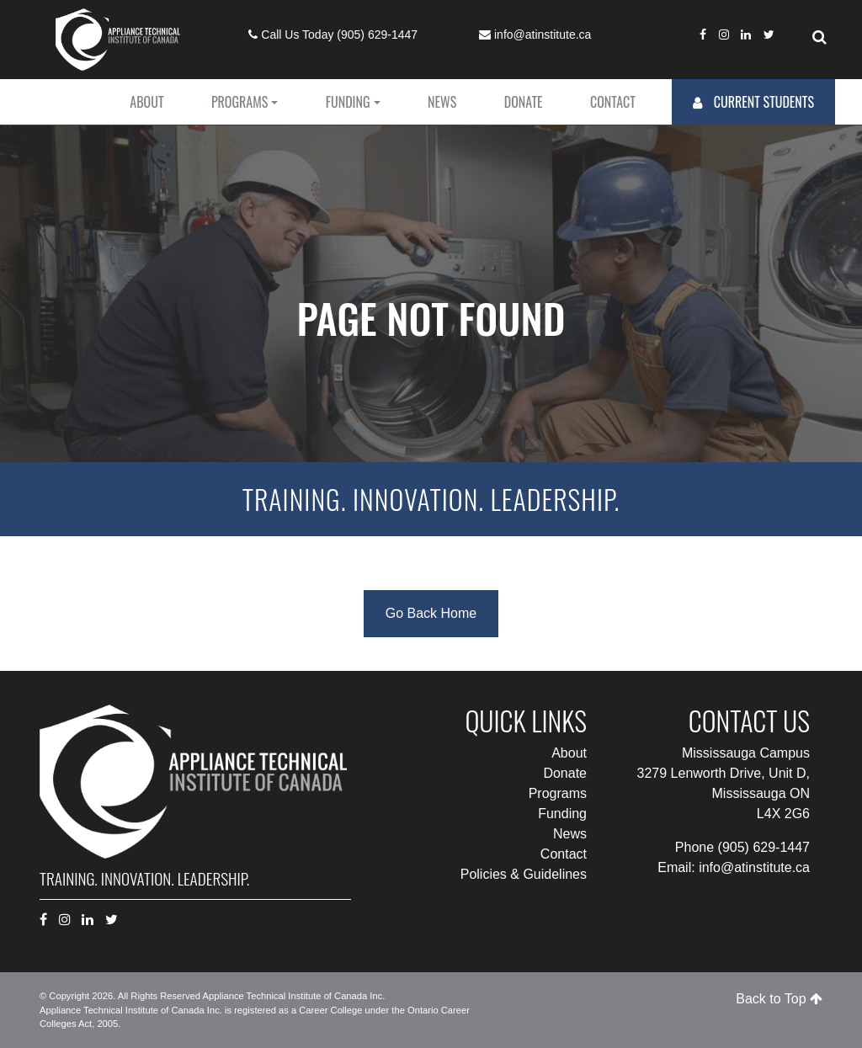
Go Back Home (431, 613)
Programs (239, 102)
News (442, 102)
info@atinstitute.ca (542, 34)
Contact (613, 102)
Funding (348, 102)
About (146, 102)
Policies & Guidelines (523, 874)
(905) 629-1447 (377, 34)
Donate (523, 102)
